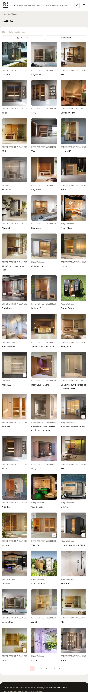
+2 (83, 417)
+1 (83, 535)
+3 (24, 375)
